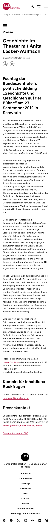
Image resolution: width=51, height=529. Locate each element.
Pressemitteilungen (32, 15)
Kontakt (25, 498)
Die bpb (6, 15)
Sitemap (25, 483)
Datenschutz (25, 478)
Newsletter (25, 488)
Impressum (25, 473)
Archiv (47, 15)
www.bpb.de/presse (32, 425)
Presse (17, 15)
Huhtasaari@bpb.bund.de (16, 398)
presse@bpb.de (11, 362)
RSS (25, 493)
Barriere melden (25, 508)
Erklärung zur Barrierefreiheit (25, 513)
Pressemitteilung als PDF (15, 433)
